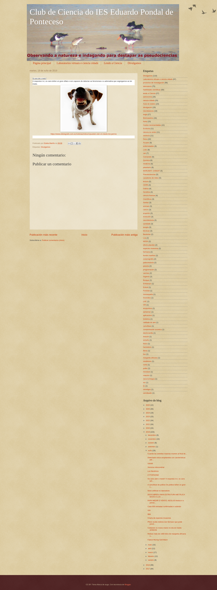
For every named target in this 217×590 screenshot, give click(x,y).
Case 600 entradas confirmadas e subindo (164, 506)
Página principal (42, 63)
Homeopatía (148, 294)
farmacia (146, 252)
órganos (146, 277)
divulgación (147, 107)
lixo (144, 354)
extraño (146, 340)
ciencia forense (149, 195)
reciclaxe (146, 372)
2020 (148, 428)
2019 (148, 432)
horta (145, 121)
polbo (145, 368)
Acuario (146, 143)
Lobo (145, 150)
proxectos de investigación (153, 83)
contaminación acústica (152, 329)
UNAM (150, 463)
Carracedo (147, 157)
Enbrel (145, 287)
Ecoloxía (146, 129)
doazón (146, 337)
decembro (152, 435)
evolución (147, 217)
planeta (146, 266)
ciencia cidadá (148, 100)
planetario (147, 167)
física (145, 139)
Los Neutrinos (153, 471)
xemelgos (147, 389)
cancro (145, 210)
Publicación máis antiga (124, 234)
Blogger (128, 584)
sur (144, 382)
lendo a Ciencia (149, 93)
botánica (146, 319)
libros (145, 351)
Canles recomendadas (152, 125)
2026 (148, 405)
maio (150, 545)
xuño (150, 450)
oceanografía (148, 259)
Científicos (147, 199)
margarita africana (150, 358)
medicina (146, 164)
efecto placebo (149, 245)
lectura (145, 181)
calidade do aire (149, 322)
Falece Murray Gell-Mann (158, 540)
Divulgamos (134, 63)
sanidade (146, 224)
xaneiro (151, 560)
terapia (145, 227)
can (144, 153)
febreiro (151, 556)
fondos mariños (149, 255)
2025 (148, 409)
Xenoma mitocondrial (156, 467)
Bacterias (147, 234)
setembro (152, 447)
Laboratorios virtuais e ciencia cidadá (77, 63)
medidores (147, 361)
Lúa (144, 238)
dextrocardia (148, 333)
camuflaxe (147, 326)
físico (145, 344)
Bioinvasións (148, 118)
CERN (145, 185)
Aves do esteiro (149, 104)
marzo (150, 552)
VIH (144, 305)
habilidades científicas (152, 90)
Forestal (146, 291)
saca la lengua (149, 379)
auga (145, 114)
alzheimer (147, 312)
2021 (148, 424)
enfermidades (148, 146)
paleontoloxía (148, 263)
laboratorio (147, 86)
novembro (152, 439)
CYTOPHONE (153, 475)
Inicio (84, 234)
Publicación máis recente (43, 234)
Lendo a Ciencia (113, 63)
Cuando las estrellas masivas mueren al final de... (167, 454)
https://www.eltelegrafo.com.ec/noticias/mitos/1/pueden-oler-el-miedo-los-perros (84, 134)
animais (146, 206)
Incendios (147, 298)
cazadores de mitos (151, 178)
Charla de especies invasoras (159, 518)
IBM (149, 514)
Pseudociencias (149, 174)
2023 (148, 417)
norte (145, 365)
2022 (148, 420)
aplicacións (147, 315)
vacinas (146, 273)
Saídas (146, 203)
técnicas (146, 231)
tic (144, 386)
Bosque (146, 280)
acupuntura (147, 308)
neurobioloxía (148, 220)
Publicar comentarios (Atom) (53, 240)
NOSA (145, 241)
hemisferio (147, 347)
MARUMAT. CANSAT (151, 171)
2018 (148, 565)
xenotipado (147, 393)
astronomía (147, 97)
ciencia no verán (149, 132)
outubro (151, 443)
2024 (148, 413)
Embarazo (147, 284)
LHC (145, 301)
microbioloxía (148, 111)
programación (148, 270)
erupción (146, 213)
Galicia (145, 189)
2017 (148, 569)
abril (150, 548)
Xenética (146, 192)
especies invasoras (150, 248)
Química (146, 160)
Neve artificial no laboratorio (159, 491)
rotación (146, 375)
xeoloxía (146, 136)
